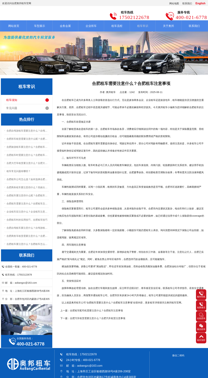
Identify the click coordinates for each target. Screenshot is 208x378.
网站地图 (174, 3)
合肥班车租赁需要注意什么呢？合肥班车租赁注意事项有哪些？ (28, 138)
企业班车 (91, 25)
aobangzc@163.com (89, 365)
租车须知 (11, 100)
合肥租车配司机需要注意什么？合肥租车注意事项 (96, 310)
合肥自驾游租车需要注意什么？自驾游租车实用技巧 (28, 130)
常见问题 (11, 108)
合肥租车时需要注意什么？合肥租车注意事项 (28, 155)
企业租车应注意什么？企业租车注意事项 (28, 211)
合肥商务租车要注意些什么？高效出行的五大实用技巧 (28, 187)
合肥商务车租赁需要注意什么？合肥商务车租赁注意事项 (28, 236)
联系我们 (187, 3)
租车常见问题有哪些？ (19, 171)
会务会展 (65, 25)
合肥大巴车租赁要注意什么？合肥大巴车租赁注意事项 (28, 163)
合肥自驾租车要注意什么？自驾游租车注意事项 (28, 227)
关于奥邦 (168, 25)
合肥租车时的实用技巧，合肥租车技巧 (27, 219)
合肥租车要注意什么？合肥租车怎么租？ (28, 244)
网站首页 (13, 25)
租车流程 (116, 25)
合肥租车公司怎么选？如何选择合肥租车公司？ (28, 179)
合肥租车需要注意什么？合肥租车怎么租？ (28, 203)
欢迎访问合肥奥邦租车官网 (16, 3)
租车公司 (81, 302)
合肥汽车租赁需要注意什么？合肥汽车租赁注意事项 (97, 318)
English (200, 3)
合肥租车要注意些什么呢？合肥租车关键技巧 (28, 195)
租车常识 (142, 25)
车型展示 (39, 25)
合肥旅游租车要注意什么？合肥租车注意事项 (28, 147)
